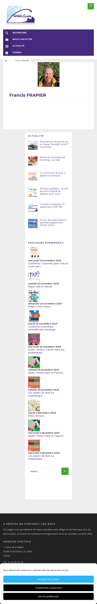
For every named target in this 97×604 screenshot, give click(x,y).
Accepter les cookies (48, 579)
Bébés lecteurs (36, 415)
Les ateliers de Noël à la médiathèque (41, 394)
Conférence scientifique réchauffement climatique (41, 328)
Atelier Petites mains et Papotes (46, 372)
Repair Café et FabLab (40, 286)
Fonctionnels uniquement (48, 587)
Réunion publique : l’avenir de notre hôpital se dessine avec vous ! (54, 191)
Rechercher (15, 32)
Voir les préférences (48, 596)
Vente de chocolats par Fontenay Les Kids (52, 158)
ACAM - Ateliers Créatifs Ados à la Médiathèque (46, 351)
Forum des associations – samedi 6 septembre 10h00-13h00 (53, 223)
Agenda (12, 52)
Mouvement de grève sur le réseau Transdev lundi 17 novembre (54, 144)
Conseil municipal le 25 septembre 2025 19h (52, 205)
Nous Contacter (17, 39)
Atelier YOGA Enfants (39, 306)
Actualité (13, 46)
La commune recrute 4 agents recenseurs (52, 174)
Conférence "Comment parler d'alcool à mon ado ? (48, 265)
